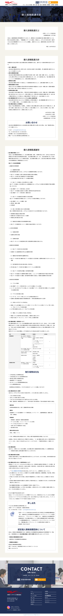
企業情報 (52, 4)
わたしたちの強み (29, 4)
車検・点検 (35, 4)
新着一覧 (32, 593)
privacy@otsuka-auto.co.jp (19, 130)
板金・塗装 (40, 4)
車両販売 (48, 4)
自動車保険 (44, 4)
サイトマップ (47, 599)
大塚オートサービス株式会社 (11, 3)
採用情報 (56, 4)
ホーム (24, 4)
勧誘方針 (46, 597)
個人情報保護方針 (48, 595)
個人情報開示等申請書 (17, 471)
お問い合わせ (54, 2)
